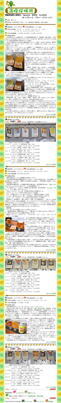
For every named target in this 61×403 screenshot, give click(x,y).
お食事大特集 (32, 396)
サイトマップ (40, 401)
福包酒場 (16, 315)
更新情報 (50, 401)
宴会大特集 (40, 396)
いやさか (20, 187)
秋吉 (51, 184)
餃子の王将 (41, 308)
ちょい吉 (49, 187)
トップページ (20, 392)
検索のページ (31, 392)
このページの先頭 (51, 114)
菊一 (24, 196)
